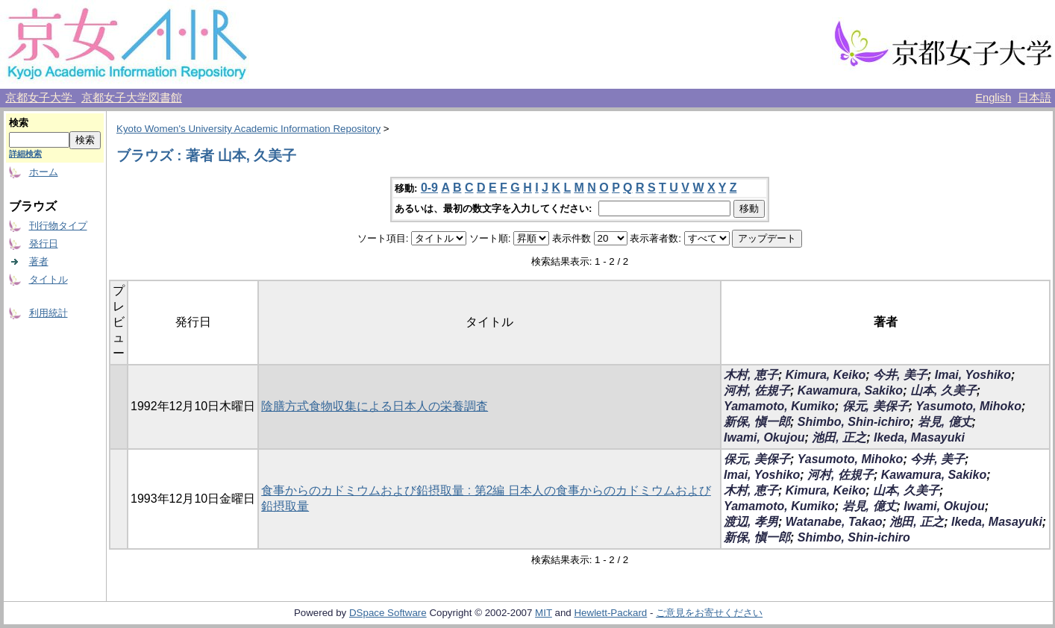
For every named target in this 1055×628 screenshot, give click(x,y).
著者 (38, 261)
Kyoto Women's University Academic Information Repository (248, 128)
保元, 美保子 (875, 406)
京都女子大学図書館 (131, 98)
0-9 (429, 187)
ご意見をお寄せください (709, 612)
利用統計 (48, 312)
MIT (543, 612)
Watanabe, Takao (834, 521)
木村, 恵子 (751, 374)
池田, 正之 (839, 437)
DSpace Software (388, 612)
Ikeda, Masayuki (919, 437)
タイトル (48, 279)
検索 (18, 122)
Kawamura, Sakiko (850, 390)
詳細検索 (25, 153)
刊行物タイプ (58, 225)
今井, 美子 (900, 374)
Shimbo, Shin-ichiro (854, 421)
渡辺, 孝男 (751, 521)
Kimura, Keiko (826, 374)
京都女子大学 (40, 98)
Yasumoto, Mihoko (968, 406)
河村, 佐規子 (757, 390)
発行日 (43, 243)
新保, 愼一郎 (757, 421)
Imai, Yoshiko (973, 374)
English (993, 98)
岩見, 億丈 (945, 421)
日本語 (1034, 98)
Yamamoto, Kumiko (779, 406)
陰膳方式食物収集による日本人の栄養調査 (374, 406)
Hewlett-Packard (610, 612)
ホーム (43, 172)
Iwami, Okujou (764, 437)
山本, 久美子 (943, 390)
